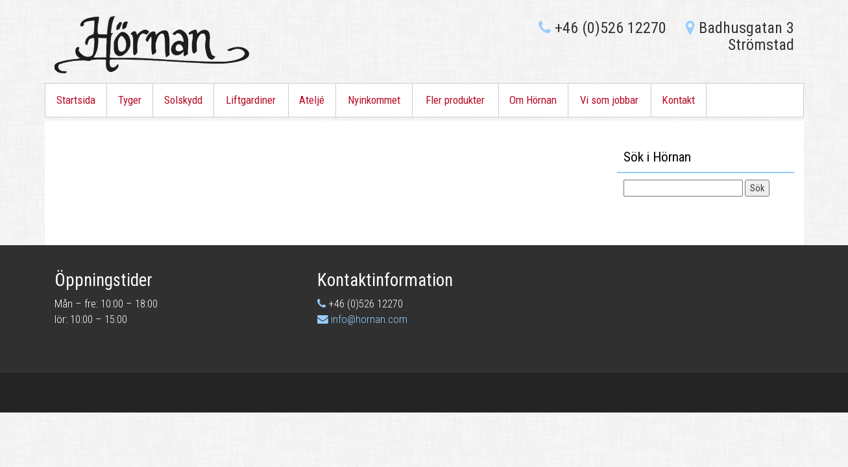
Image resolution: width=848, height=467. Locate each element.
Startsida (75, 99)
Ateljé (311, 99)
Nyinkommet (374, 99)
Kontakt (678, 99)
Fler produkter (455, 99)
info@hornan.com (369, 319)
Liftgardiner (251, 99)
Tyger (129, 99)
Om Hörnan (533, 99)
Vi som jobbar (609, 99)
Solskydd (183, 99)
